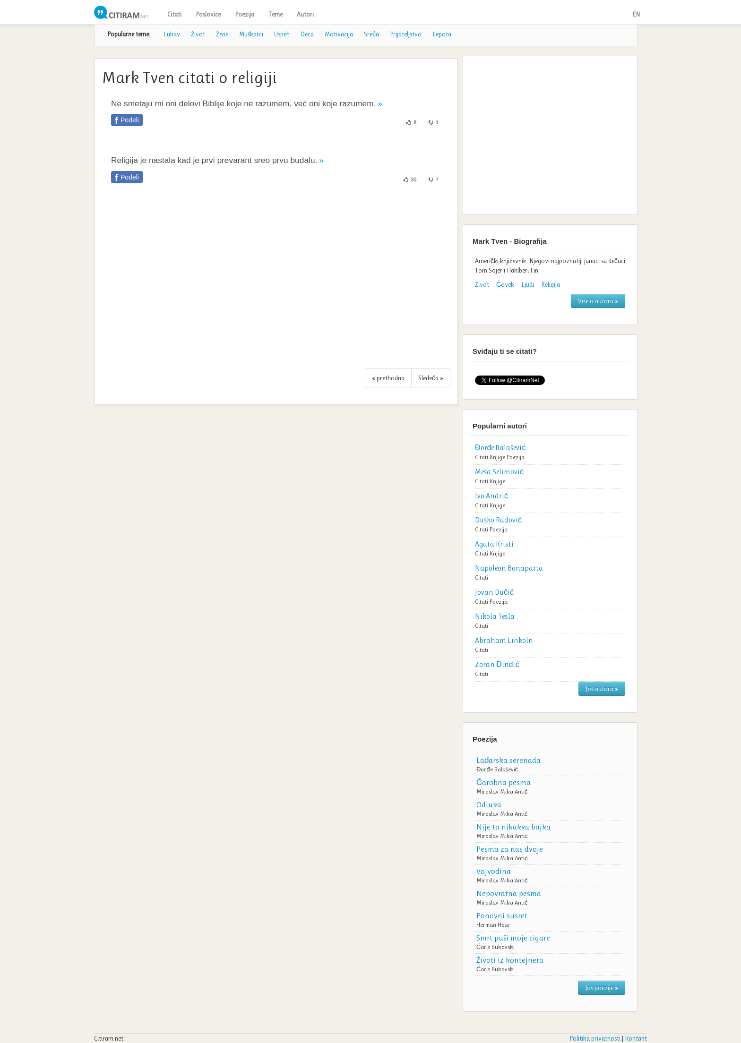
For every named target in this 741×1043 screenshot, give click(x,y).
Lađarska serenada (508, 760)
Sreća (371, 34)
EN (636, 14)
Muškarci (251, 34)
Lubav (172, 34)
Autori (305, 14)
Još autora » (602, 688)
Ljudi (527, 284)
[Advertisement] (276, 281)
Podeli (130, 120)
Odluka (488, 804)
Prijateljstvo (406, 34)
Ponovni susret (501, 915)
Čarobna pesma (503, 782)
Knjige (497, 457)
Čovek (505, 284)
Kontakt (636, 1038)
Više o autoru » (598, 301)
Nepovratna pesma (508, 893)
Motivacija (339, 34)
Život (198, 34)
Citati (174, 14)
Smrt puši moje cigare (513, 937)
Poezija (244, 14)
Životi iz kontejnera (509, 960)
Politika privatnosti (594, 1038)
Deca (307, 34)
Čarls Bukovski (495, 946)
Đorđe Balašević (497, 769)
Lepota (441, 34)
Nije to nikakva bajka (513, 826)
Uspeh (282, 34)
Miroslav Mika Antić (502, 791)
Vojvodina (493, 871)
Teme (275, 14)
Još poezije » (601, 988)
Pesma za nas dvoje (509, 849)
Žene (222, 34)
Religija (550, 284)
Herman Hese (492, 924)
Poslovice (208, 14)
